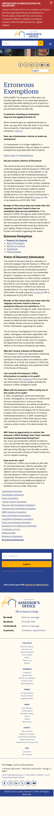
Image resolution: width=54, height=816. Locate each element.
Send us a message (30, 617)
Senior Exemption (10, 498)
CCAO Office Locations (34, 775)
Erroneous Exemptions (13, 539)
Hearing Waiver (14, 251)
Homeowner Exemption (13, 494)
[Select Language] (40, 70)
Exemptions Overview (12, 491)
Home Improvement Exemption (16, 522)
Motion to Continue (16, 246)
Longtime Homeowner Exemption (17, 519)
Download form (25, 155)
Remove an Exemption (12, 536)
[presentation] (23, 578)
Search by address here (36, 584)
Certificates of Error (11, 529)
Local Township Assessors (12, 775)
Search (26, 564)
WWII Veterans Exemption (14, 512)
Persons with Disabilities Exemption (18, 505)
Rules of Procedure (16, 243)
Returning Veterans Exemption (16, 515)
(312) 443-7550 (28, 621)
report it (19, 131)
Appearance (12, 249)
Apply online (9, 155)
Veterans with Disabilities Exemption (19, 508)
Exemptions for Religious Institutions (19, 526)
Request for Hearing (17, 240)
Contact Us (38, 197)
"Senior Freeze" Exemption (14, 501)
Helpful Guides (9, 532)
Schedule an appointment (33, 630)
